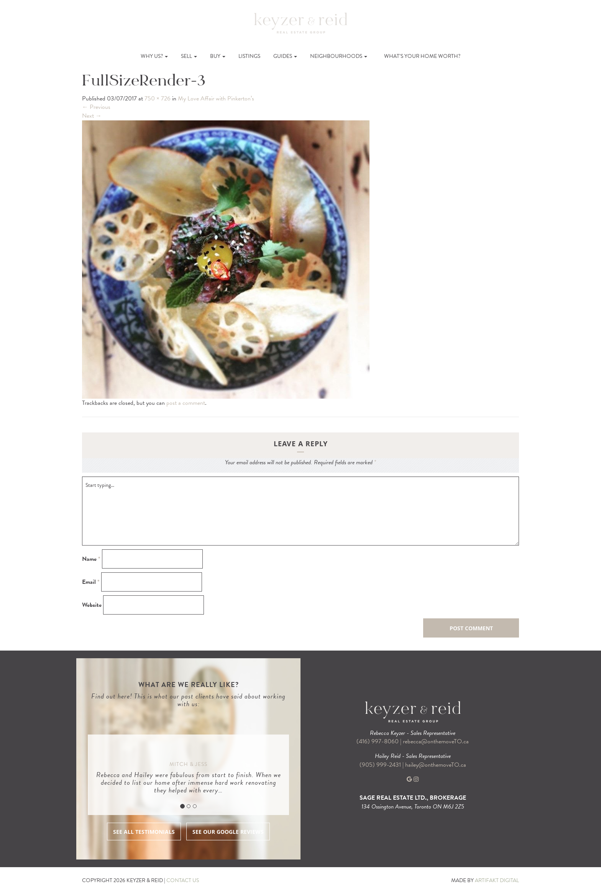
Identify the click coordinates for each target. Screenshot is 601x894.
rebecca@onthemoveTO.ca (436, 741)
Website (92, 605)
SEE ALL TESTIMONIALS (144, 831)
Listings (249, 56)
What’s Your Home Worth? (422, 56)
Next (92, 115)
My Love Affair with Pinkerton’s (216, 98)
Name (91, 559)
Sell (189, 56)
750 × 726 (158, 98)
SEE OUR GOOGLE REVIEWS (228, 831)
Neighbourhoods (338, 56)
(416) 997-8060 (377, 741)
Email (91, 582)
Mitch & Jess (188, 764)
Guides (285, 56)
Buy (217, 56)
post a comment (185, 403)
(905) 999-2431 (381, 764)
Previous (96, 107)
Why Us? (154, 56)
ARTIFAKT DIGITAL (497, 880)
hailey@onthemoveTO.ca (435, 764)
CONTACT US (182, 880)
